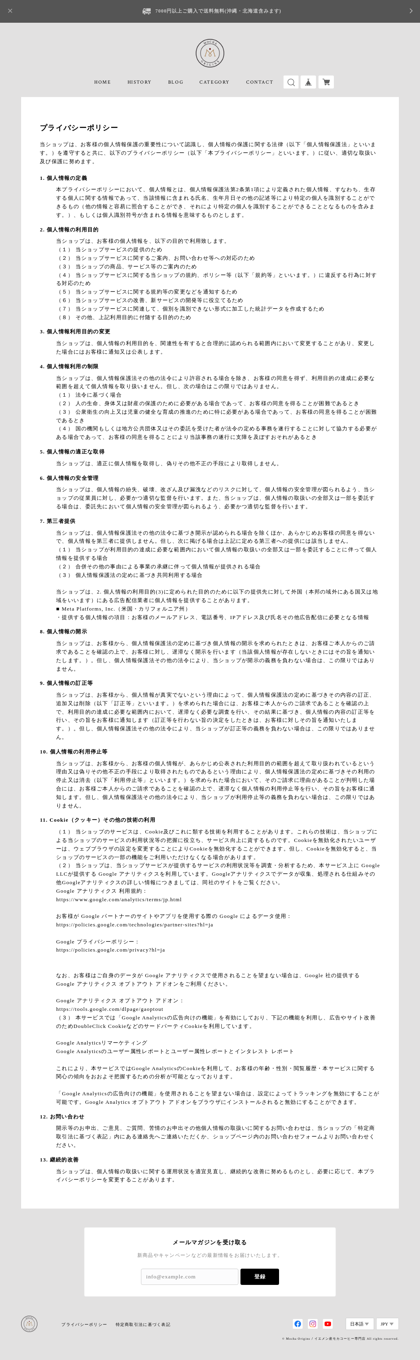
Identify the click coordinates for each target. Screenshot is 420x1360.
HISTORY (140, 82)
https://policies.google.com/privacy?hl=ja (110, 950)
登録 (260, 1277)
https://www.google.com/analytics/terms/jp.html (119, 899)
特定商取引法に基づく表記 (143, 1324)
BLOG (175, 82)
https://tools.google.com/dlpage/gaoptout (109, 1009)
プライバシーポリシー (84, 1324)
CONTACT (259, 82)
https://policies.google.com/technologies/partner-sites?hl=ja (134, 925)
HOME (102, 82)
